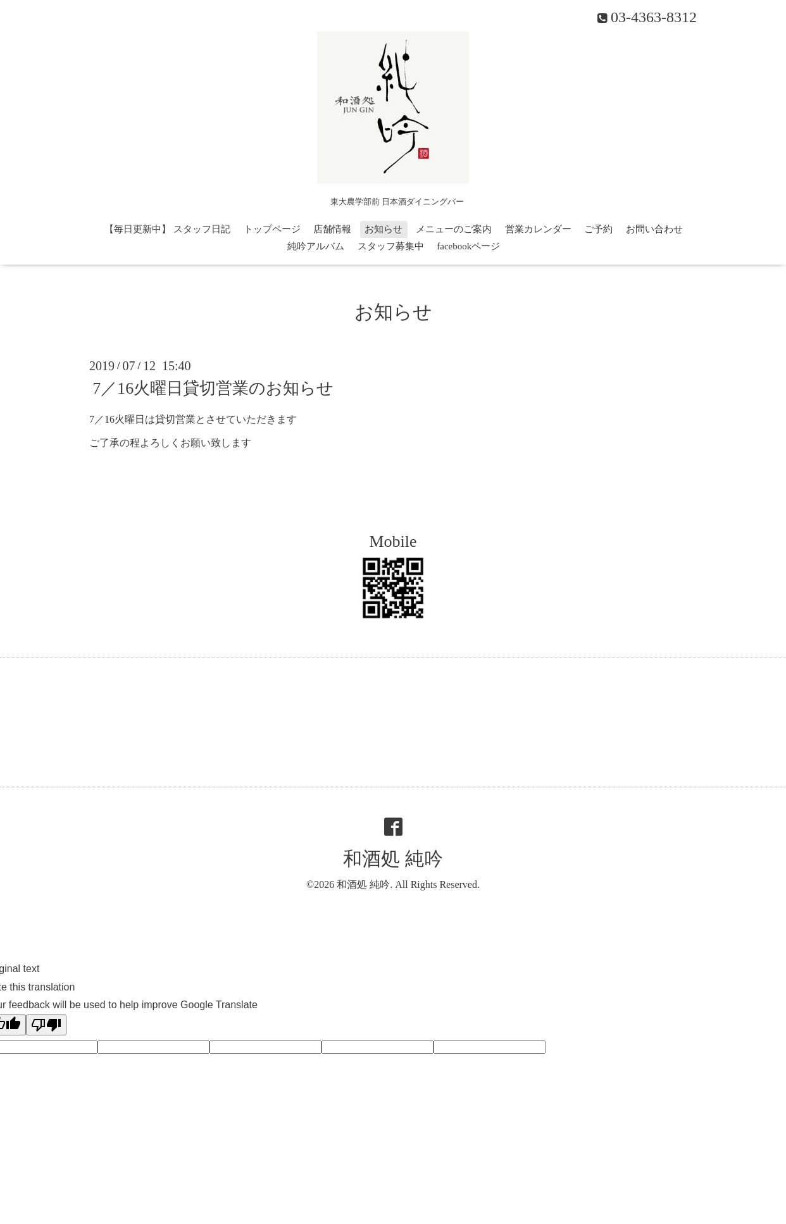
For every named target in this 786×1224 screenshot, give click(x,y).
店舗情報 (332, 229)
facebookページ (468, 246)
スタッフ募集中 (391, 246)
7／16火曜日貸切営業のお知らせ (213, 388)
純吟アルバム (315, 246)
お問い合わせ (654, 229)
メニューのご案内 (454, 229)
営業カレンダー (538, 229)
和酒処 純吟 (393, 858)
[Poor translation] (46, 1025)
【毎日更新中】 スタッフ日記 (167, 229)
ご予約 (598, 229)
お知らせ (383, 229)
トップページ (272, 229)
